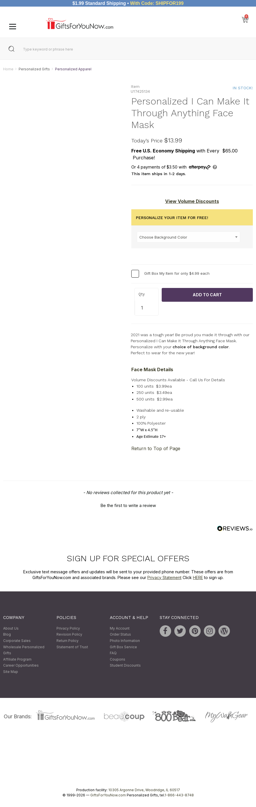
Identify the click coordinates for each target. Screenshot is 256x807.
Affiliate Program (17, 659)
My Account (120, 628)
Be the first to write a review (128, 505)
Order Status (120, 634)
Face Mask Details (152, 369)
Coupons (117, 659)
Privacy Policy (68, 628)
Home (8, 69)
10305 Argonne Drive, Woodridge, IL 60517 (144, 790)
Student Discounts (125, 665)
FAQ (113, 653)
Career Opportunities (21, 665)
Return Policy (67, 640)
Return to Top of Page (155, 448)
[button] (128, 504)
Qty (141, 294)
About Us (11, 628)
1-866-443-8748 (179, 795)
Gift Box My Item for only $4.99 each (177, 273)
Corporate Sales (17, 640)
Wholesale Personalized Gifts (23, 650)
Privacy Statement (164, 577)
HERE (198, 577)
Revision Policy (69, 634)
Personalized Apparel (73, 69)
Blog (7, 634)
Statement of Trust (72, 647)
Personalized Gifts (34, 69)
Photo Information (125, 640)
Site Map (10, 671)
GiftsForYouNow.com (108, 795)
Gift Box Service (123, 647)
